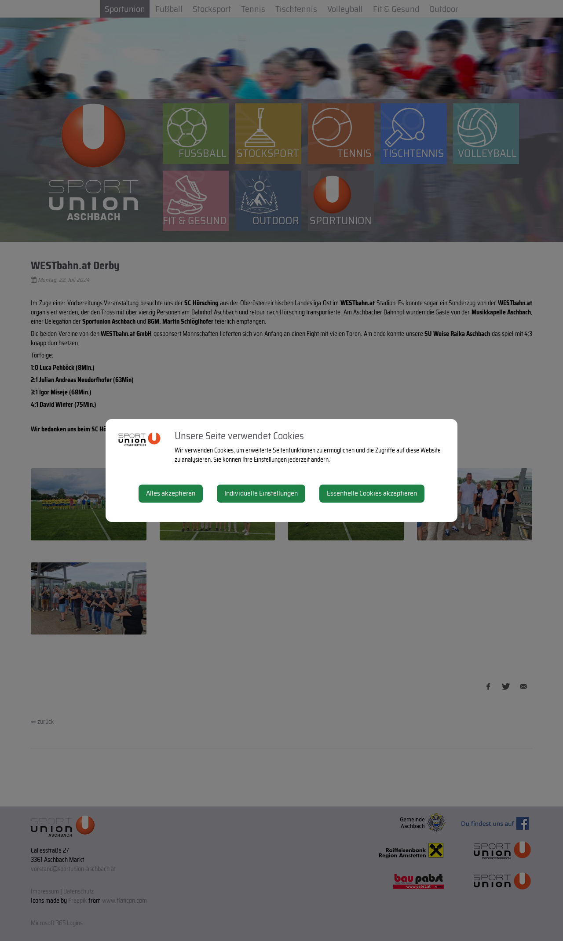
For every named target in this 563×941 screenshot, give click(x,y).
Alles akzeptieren (170, 493)
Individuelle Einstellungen (261, 493)
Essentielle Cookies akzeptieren (372, 493)
